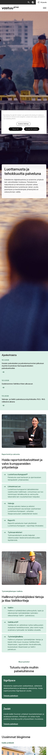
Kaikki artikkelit (8, 743)
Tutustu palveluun (10, 696)
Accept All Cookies (32, 129)
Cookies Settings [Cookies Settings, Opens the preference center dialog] (23, 123)
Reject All (16, 129)
